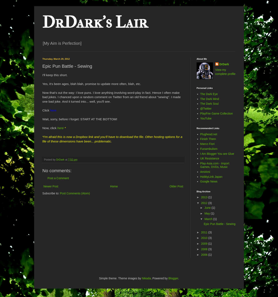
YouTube (206, 118)
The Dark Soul (209, 103)
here (60, 128)
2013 (204, 197)
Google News (209, 181)
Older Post (176, 186)
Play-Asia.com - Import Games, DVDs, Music (214, 165)
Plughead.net (208, 134)
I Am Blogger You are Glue (217, 153)
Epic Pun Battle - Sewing (219, 224)
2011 (204, 232)
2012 (204, 203)
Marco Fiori (207, 144)
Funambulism (209, 148)
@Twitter (206, 108)
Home (114, 186)
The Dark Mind (209, 99)
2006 (204, 254)
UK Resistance (209, 158)
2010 (204, 238)
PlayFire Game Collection (216, 113)
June (207, 207)
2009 (204, 243)
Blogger (173, 278)
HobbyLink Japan (211, 176)
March (208, 219)
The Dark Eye (209, 94)
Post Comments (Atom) (75, 193)
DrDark (224, 64)
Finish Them (208, 139)
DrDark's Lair (95, 22)
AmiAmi (205, 171)
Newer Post (50, 186)
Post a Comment (58, 178)
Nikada (146, 278)
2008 (204, 249)
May (207, 213)
